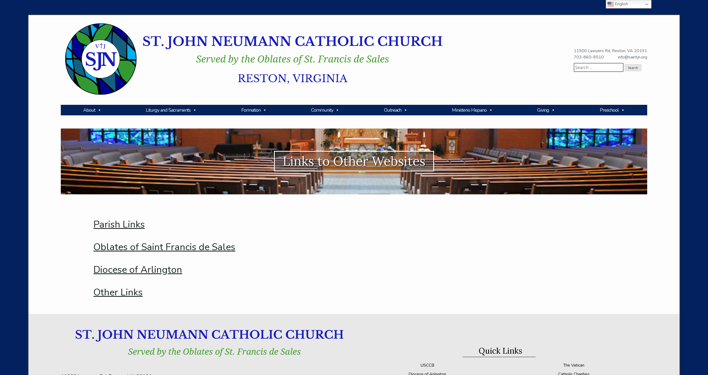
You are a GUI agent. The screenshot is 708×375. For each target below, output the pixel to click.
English (617, 4)
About (92, 110)
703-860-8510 (589, 57)
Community (325, 110)
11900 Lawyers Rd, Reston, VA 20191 (610, 51)
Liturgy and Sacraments (171, 110)
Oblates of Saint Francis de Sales (164, 247)
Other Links (118, 292)
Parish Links (119, 224)
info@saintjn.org (632, 57)
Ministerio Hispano (472, 110)
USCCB (427, 365)
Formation (254, 110)
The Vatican (573, 365)
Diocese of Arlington (137, 269)
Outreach (395, 110)
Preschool (612, 110)
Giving (546, 110)
